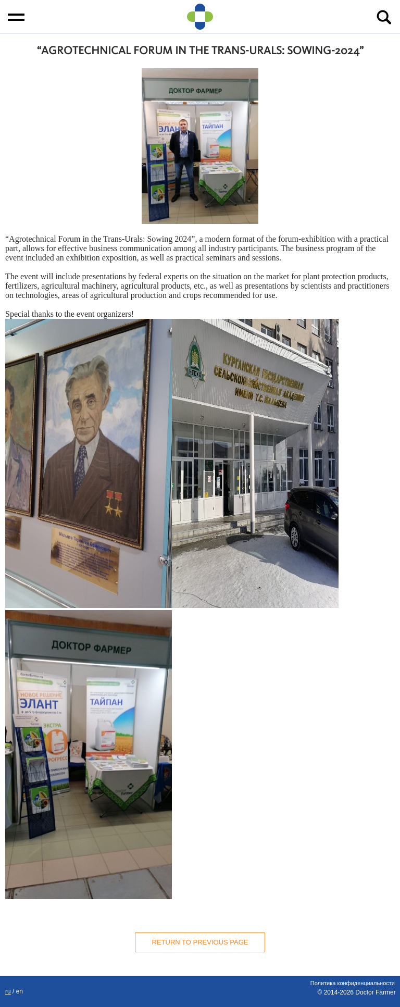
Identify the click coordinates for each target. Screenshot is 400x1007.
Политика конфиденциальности (352, 983)
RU (8, 991)
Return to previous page (200, 942)
